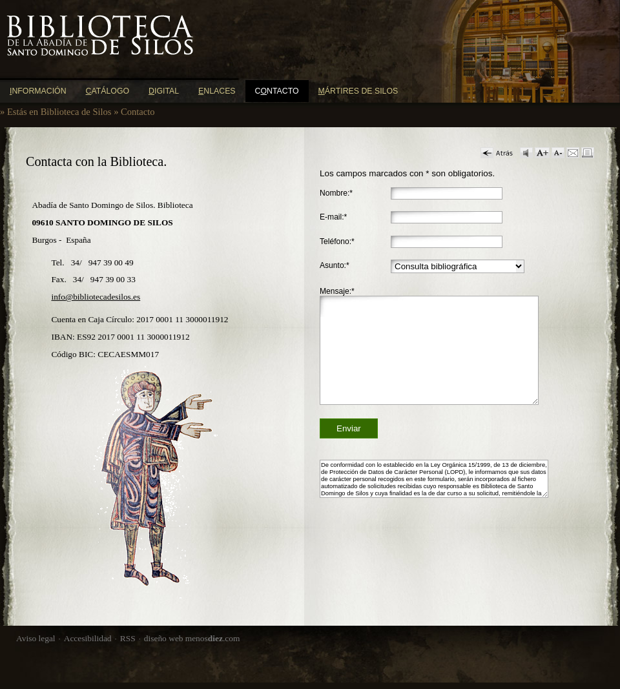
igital (164, 91)
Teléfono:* (337, 241)
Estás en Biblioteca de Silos (59, 112)
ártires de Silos (358, 91)
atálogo (108, 91)
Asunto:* (334, 265)
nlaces (217, 91)
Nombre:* (336, 193)
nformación (38, 91)
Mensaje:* (337, 291)
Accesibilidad (88, 638)
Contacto (138, 112)
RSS (128, 638)
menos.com (212, 638)
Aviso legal (36, 638)
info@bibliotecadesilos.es (95, 297)
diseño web (163, 638)
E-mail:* (333, 216)
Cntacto (277, 91)
